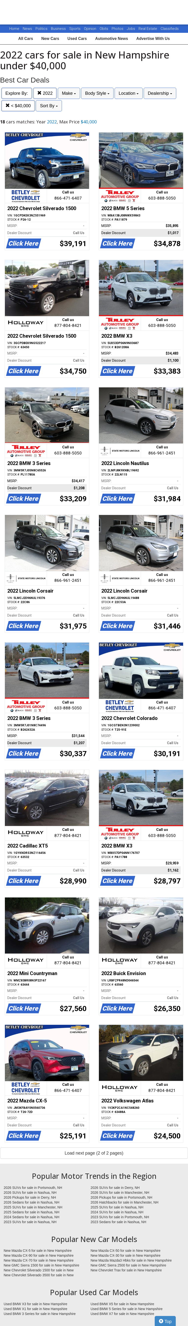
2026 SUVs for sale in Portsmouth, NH (33, 1188)
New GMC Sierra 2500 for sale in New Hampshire (128, 1265)
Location (129, 93)
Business (59, 28)
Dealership (160, 93)
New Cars (50, 38)
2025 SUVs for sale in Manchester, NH (33, 1207)
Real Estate (148, 28)
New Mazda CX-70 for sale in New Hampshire (39, 1260)
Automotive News (111, 38)
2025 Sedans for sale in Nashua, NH (31, 1212)
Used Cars (77, 38)
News (27, 28)
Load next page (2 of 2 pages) (94, 1153)
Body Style (97, 93)
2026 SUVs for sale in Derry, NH (115, 1188)
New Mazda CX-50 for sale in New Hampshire (126, 1251)
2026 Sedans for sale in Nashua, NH (31, 1202)
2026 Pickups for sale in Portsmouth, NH (121, 1197)
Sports (75, 28)
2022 (45, 93)
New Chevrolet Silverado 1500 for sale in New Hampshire (39, 1270)
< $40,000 (18, 105)
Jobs (131, 28)
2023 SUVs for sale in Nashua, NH (30, 1222)
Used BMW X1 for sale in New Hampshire (35, 1309)
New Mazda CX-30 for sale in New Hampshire (126, 1255)
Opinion (90, 28)
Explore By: (16, 93)
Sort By (49, 105)
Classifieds (170, 28)
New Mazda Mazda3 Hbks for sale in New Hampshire (131, 1260)
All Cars (25, 38)
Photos (118, 28)
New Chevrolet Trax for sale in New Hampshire (126, 1270)
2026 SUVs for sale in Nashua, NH (30, 1193)
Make (69, 93)
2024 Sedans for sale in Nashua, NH (31, 1217)
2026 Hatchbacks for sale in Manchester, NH (124, 1202)
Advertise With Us (153, 38)
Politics (41, 28)
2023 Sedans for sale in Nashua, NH (118, 1222)
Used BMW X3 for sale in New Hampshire (35, 1304)
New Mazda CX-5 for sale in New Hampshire (38, 1251)
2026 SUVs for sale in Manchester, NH (120, 1193)
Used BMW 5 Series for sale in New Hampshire (127, 1309)
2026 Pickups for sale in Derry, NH (30, 1197)
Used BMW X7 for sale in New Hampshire (122, 1314)
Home (14, 28)
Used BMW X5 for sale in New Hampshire (122, 1304)
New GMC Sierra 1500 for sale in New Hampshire (41, 1265)
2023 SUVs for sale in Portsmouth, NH (120, 1217)
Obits (104, 28)
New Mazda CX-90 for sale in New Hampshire (39, 1255)
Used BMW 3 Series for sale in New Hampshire (40, 1314)
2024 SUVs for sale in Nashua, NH (117, 1212)
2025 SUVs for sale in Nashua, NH (117, 1207)
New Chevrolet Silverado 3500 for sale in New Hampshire (39, 1275)
